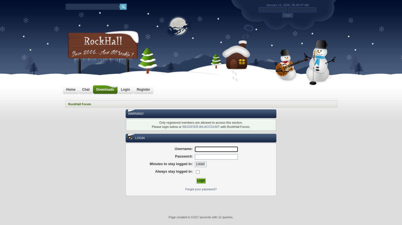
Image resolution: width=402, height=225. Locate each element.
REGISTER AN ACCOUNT (200, 126)
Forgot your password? (201, 189)
